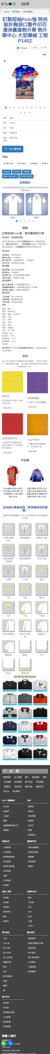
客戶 (27, 729)
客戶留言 (32, 905)
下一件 (43, 48)
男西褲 (6, 859)
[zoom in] (4, 61)
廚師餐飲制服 (8, 809)
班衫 (5, 923)
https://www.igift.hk (9, 1019)
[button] (6, 107)
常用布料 (18, 739)
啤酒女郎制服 (8, 818)
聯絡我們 (32, 890)
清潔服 (6, 837)
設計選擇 (18, 734)
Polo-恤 (6, 895)
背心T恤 (6, 900)
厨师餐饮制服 (8, 964)
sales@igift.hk (8, 1012)
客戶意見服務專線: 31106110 (14, 1006)
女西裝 (6, 854)
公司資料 (32, 914)
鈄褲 (5, 933)
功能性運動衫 (33, 799)
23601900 (6, 999)
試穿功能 (16, 172)
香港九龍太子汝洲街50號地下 (14, 1016)
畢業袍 (31, 759)
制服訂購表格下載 (35, 895)
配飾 (30, 782)
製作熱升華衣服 (26, 176)
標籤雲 (6, 782)
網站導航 (35, 729)
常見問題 (39, 734)
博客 (45, 729)
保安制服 (7, 814)
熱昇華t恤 (34, 164)
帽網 (5, 773)
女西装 (6, 960)
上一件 (34, 48)
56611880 (15, 1002)
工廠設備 (32, 919)
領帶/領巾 (7, 864)
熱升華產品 (28, 12)
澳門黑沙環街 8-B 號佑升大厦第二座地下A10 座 (21, 1039)
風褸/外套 (7, 914)
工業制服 (7, 799)
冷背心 (31, 878)
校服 (5, 828)
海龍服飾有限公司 (10, 777)
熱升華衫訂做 (8, 164)
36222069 (32, 1006)
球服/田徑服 (33, 804)
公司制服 (7, 804)
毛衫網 (6, 759)
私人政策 (18, 729)
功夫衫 (31, 777)
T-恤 (5, 890)
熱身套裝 (32, 768)
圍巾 (5, 868)
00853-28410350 (9, 1032)
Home (6, 12)
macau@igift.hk (8, 1035)
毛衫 (30, 859)
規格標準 (26, 172)
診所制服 (7, 823)
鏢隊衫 (31, 818)
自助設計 (6, 172)
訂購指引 (7, 739)
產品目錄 (32, 900)
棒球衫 (31, 763)
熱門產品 (16, 12)
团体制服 (7, 974)
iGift (25, 4)
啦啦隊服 (32, 814)
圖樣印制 (39, 739)
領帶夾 (6, 873)
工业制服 (7, 969)
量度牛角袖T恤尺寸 (10, 176)
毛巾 (30, 864)
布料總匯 (7, 734)
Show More (7, 408)
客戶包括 (29, 734)
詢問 (44, 55)
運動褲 (31, 809)
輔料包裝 (29, 739)
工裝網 (6, 768)
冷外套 (31, 854)
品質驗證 (32, 923)
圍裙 (5, 938)
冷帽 (30, 873)
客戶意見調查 (33, 909)
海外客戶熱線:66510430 (12, 1009)
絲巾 (30, 868)
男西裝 (6, 850)
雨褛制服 (7, 978)
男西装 (6, 955)
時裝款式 (32, 787)
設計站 (6, 743)
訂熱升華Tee (21, 164)
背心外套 (7, 905)
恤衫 (5, 919)
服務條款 (7, 729)
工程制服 (7, 832)
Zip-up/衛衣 (8, 909)
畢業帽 (31, 773)
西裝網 (6, 763)
